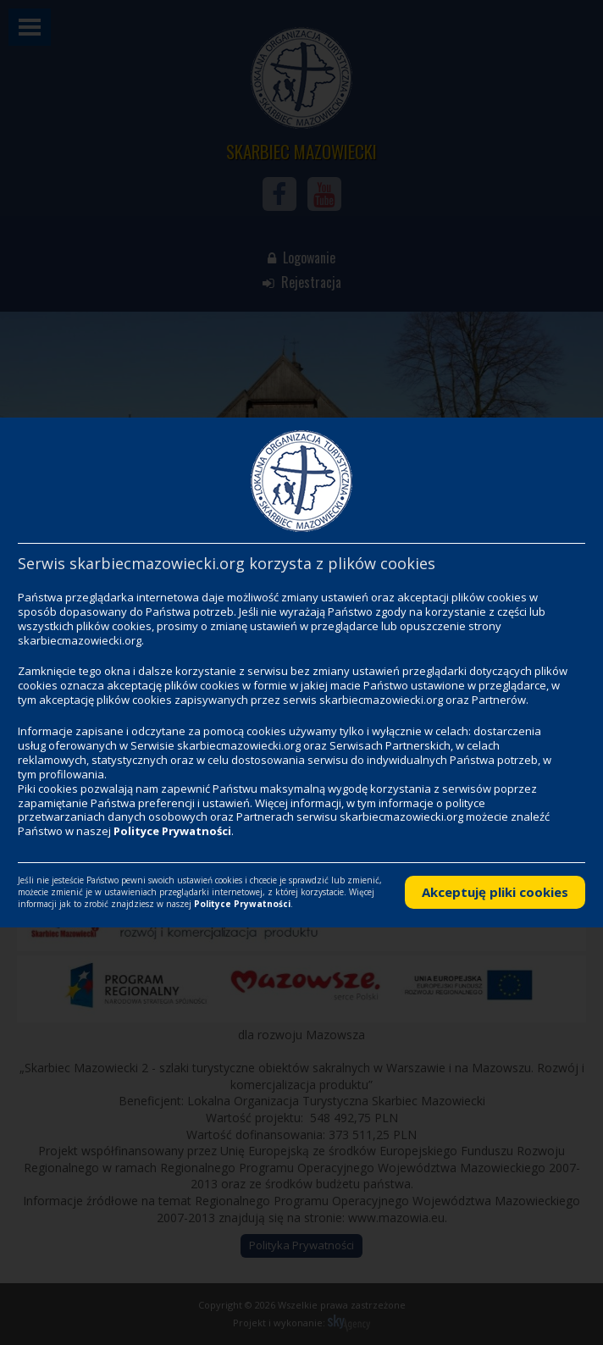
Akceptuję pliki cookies (495, 891)
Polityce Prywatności (172, 831)
